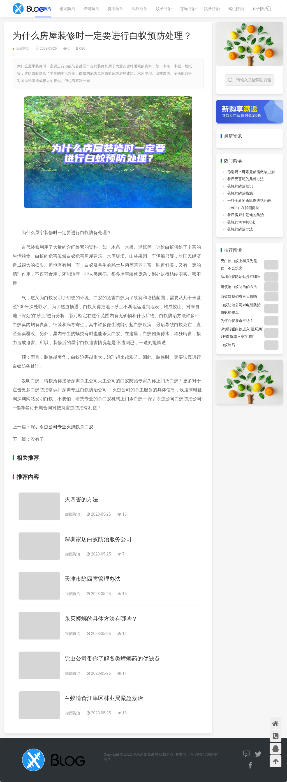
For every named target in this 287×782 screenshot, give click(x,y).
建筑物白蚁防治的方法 (239, 287)
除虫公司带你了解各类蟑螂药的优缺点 (112, 658)
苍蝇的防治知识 (240, 186)
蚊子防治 (164, 8)
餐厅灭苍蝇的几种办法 (245, 179)
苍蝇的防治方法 (240, 229)
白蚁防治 (43, 8)
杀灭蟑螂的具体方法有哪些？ (100, 618)
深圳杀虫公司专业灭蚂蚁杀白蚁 (62, 426)
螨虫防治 (236, 8)
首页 (23, 8)
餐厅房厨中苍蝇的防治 (245, 215)
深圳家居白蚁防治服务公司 (98, 539)
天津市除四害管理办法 (92, 578)
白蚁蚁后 (228, 345)
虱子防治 (260, 8)
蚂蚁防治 (139, 8)
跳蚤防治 (212, 8)
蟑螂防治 (91, 8)
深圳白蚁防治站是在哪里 (241, 277)
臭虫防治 (115, 8)
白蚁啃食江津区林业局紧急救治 (103, 698)
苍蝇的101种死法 (241, 222)
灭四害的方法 (81, 499)
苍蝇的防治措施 (240, 193)
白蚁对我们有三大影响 (239, 296)
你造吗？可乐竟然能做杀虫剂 (251, 172)
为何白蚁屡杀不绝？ (237, 321)
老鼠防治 (67, 8)
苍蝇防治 (188, 8)
